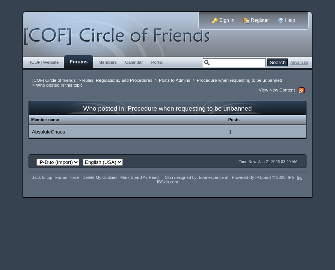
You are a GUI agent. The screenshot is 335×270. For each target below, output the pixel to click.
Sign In (223, 20)
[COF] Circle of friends (54, 80)
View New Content (277, 89)
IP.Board (263, 177)
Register (256, 20)
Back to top (42, 177)
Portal (157, 62)
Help (286, 20)
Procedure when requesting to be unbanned (239, 80)
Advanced (299, 62)
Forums (79, 61)
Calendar (134, 62)
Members (107, 62)
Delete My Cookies (100, 177)
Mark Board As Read (139, 177)
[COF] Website (44, 62)
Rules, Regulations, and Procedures (117, 80)
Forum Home (67, 177)
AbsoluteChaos (48, 132)
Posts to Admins (174, 80)
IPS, (295, 177)
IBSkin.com (167, 182)
